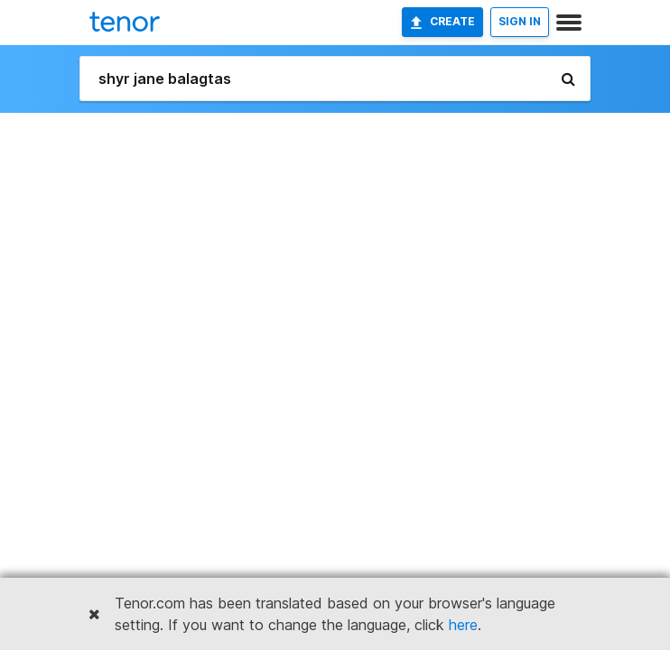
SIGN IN (519, 21)
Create (442, 21)
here (463, 625)
